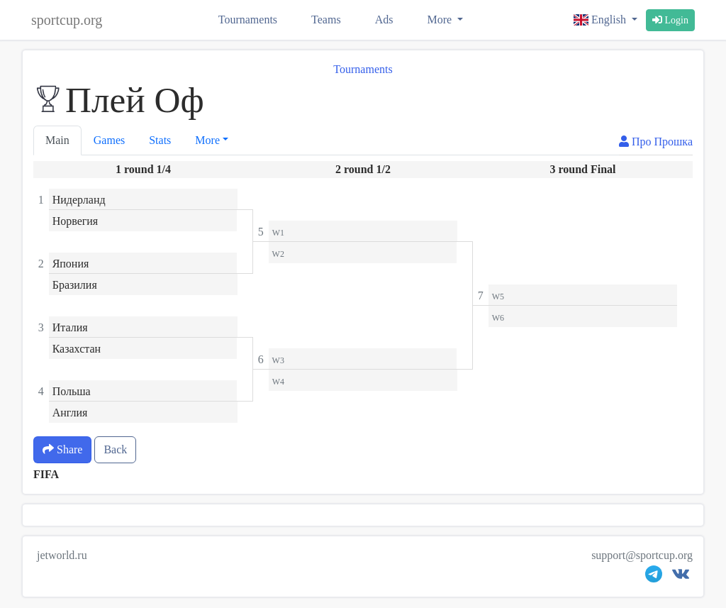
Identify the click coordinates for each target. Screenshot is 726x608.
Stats (160, 140)
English (601, 19)
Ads (384, 19)
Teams (326, 19)
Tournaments (247, 19)
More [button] (207, 140)
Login (670, 20)
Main (57, 140)
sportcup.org (66, 20)
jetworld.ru (62, 555)
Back (115, 449)
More (440, 19)
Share (62, 449)
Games (109, 140)
